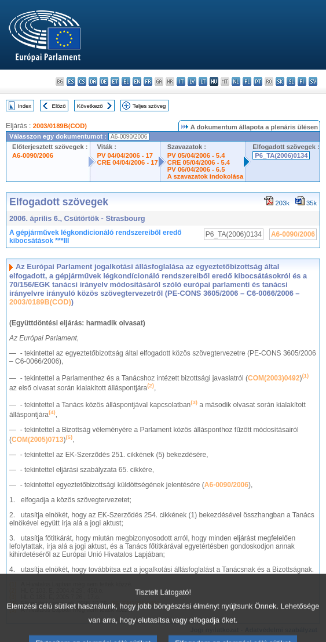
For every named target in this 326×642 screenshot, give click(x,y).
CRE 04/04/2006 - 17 (127, 162)
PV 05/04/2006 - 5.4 (196, 155)
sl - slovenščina (291, 81)
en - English (137, 81)
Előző (59, 106)
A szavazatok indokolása (205, 176)
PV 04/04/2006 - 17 (125, 155)
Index (24, 106)
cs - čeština (82, 81)
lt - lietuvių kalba (203, 81)
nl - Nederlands (236, 81)
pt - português (258, 81)
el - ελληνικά (126, 81)
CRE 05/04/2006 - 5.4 (198, 162)
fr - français (148, 81)
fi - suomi (302, 81)
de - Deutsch (104, 81)
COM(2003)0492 (273, 378)
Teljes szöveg (149, 106)
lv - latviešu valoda (192, 81)
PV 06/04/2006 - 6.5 (196, 169)
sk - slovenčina (280, 81)
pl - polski (247, 81)
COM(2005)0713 (37, 440)
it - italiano (181, 81)
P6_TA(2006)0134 (281, 155)
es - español (71, 81)
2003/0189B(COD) (60, 125)
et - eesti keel (115, 81)
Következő (90, 106)
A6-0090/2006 (32, 155)
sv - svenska (313, 81)
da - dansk (93, 81)
